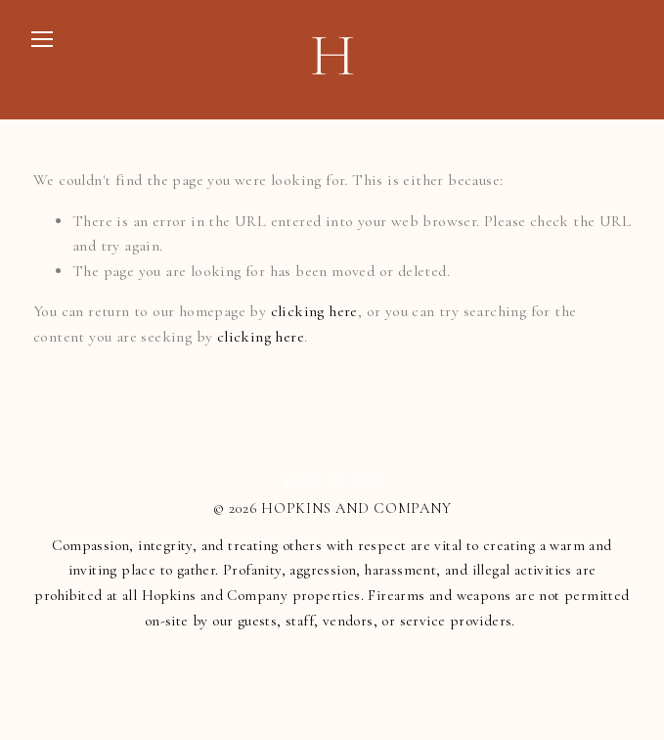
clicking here (314, 311)
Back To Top (332, 482)
